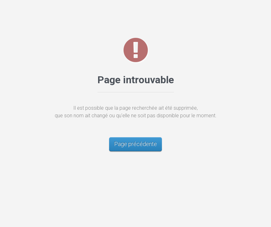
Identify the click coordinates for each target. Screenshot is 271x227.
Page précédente (135, 144)
